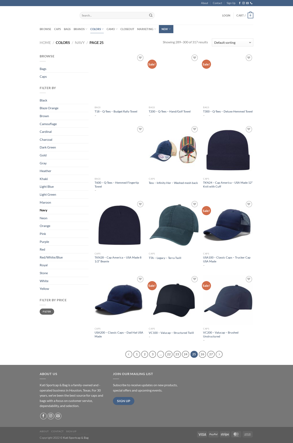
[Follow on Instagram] (243, 3)
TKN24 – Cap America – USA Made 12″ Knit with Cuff (228, 184)
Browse (45, 29)
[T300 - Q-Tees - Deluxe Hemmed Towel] (228, 78)
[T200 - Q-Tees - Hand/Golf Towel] (174, 78)
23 (177, 354)
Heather (45, 171)
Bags (67, 29)
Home (45, 42)
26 (202, 354)
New (166, 29)
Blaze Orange (49, 108)
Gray (43, 163)
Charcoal (46, 139)
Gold (43, 155)
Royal (44, 265)
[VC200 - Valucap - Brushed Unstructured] (228, 300)
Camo (112, 29)
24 (185, 354)
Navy (80, 42)
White (44, 281)
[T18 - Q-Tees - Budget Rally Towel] (120, 78)
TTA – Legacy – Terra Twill (165, 258)
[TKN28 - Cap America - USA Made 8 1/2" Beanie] (120, 225)
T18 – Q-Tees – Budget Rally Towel (116, 111)
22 (169, 354)
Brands (80, 29)
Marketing (146, 29)
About (204, 3)
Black (43, 100)
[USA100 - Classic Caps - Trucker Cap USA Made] (228, 225)
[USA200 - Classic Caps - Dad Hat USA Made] (120, 300)
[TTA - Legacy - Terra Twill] (174, 225)
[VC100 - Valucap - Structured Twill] (174, 300)
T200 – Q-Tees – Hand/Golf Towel (170, 111)
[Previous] (128, 354)
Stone (44, 273)
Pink (43, 234)
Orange (45, 226)
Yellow (44, 288)
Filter (47, 311)
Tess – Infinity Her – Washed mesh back (173, 182)
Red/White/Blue (51, 257)
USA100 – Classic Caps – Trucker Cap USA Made (226, 259)
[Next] (219, 354)
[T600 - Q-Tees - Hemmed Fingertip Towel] (120, 150)
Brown (44, 116)
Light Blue (47, 186)
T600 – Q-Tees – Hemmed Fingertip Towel (117, 184)
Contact (217, 3)
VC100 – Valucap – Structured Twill (171, 332)
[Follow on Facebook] (239, 3)
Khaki (44, 179)
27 (211, 354)
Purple (44, 241)
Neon (43, 218)
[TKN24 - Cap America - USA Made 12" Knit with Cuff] (228, 150)
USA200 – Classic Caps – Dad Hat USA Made (119, 334)
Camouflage (48, 124)
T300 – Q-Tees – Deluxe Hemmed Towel (228, 111)
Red (42, 249)
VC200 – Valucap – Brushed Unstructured (220, 334)
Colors (97, 29)
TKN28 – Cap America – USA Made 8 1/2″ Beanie (118, 259)
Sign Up (231, 3)
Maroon (45, 202)
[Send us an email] (247, 3)
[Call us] (251, 3)
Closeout (127, 29)
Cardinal (46, 131)
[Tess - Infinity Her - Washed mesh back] (174, 150)
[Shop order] (232, 42)
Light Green (48, 194)
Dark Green (48, 147)
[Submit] (150, 15)
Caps (57, 29)
